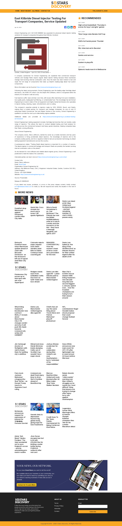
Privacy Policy (58, 506)
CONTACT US (45, 11)
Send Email (22, 164)
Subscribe (93, 511)
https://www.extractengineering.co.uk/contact (52, 157)
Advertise (57, 508)
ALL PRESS (35, 11)
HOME (17, 11)
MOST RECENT (26, 11)
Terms (56, 503)
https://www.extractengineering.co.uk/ (49, 87)
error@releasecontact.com (23, 186)
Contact (56, 511)
